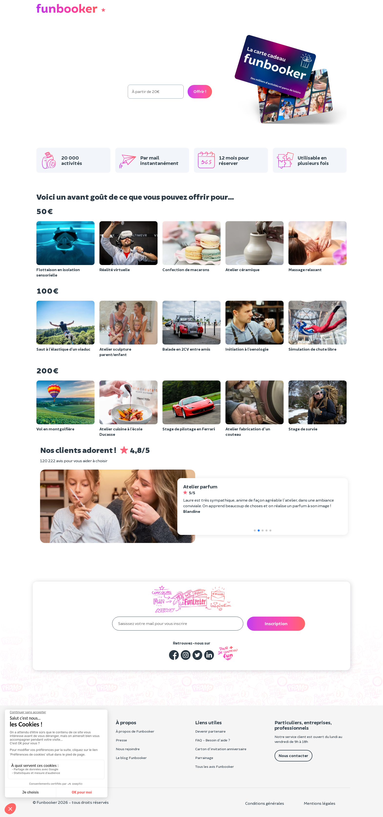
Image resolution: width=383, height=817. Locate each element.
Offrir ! (199, 91)
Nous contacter (293, 755)
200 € (91, 91)
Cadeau (62, 30)
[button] (341, 9)
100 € (68, 91)
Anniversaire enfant (93, 30)
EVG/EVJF (127, 30)
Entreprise (153, 30)
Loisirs (42, 30)
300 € (114, 91)
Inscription (276, 623)
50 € (47, 91)
